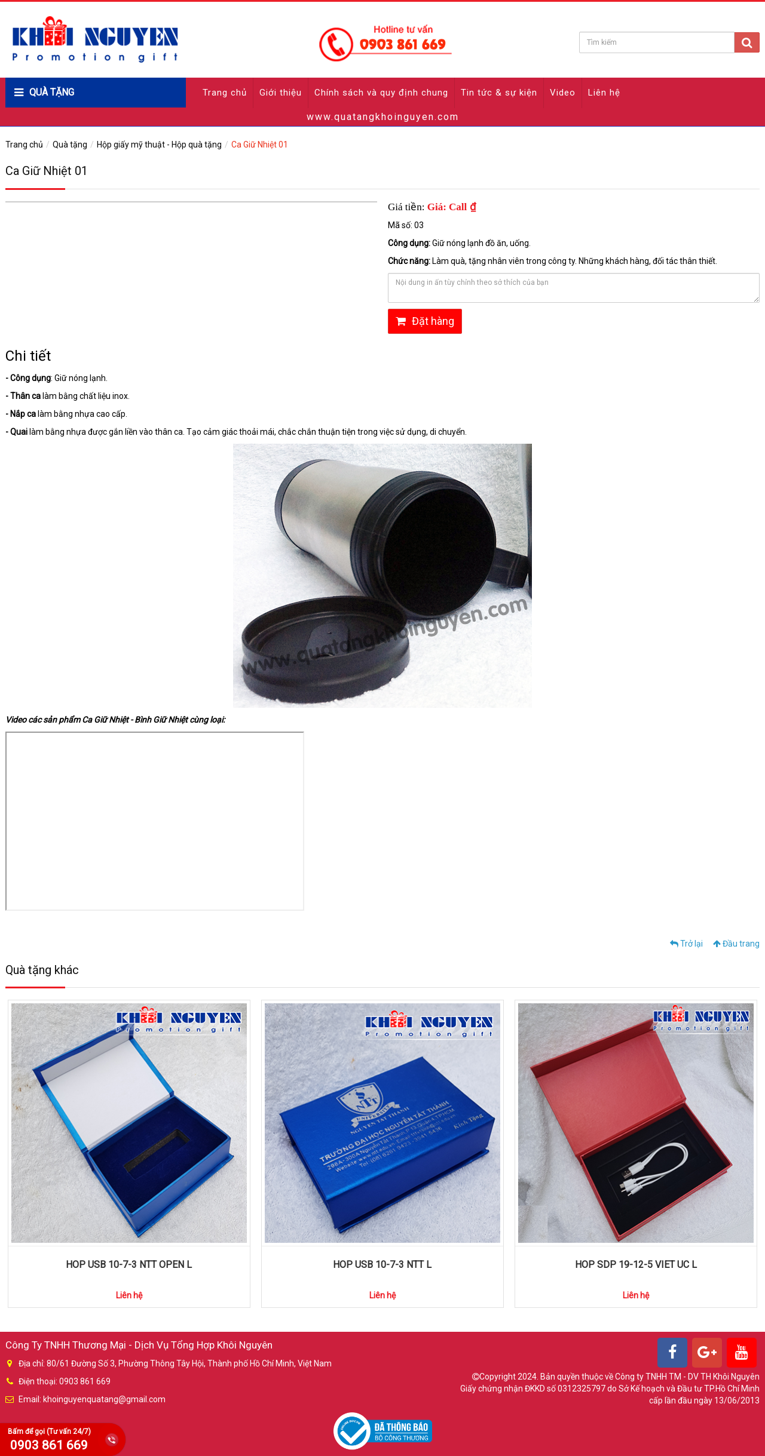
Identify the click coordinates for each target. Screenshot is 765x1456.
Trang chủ (225, 92)
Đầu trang (736, 943)
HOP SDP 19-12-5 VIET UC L (636, 1264)
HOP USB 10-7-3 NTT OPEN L (129, 1264)
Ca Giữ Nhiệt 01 (259, 144)
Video (563, 92)
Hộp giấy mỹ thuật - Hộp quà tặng (159, 144)
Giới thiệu (280, 92)
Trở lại (686, 943)
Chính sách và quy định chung (381, 92)
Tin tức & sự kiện (499, 92)
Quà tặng (70, 144)
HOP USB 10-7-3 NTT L (382, 1264)
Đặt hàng (425, 321)
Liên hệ (604, 92)
